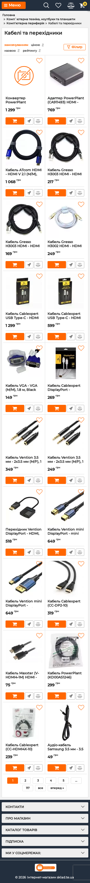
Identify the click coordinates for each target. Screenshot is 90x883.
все (40, 788)
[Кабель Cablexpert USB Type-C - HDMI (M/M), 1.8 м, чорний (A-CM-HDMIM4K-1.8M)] (66, 291)
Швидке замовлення (29, 121)
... (76, 780)
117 (28, 788)
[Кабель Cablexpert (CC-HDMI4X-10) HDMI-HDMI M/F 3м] (24, 723)
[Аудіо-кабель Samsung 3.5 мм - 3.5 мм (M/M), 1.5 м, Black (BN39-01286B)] (66, 723)
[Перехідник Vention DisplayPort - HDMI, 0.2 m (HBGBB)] (24, 507)
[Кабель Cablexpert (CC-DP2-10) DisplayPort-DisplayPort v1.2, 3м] (66, 579)
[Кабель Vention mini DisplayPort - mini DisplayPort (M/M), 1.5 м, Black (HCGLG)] (66, 507)
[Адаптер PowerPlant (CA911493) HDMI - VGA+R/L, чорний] (66, 76)
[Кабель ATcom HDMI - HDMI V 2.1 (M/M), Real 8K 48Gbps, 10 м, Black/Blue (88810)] (24, 148)
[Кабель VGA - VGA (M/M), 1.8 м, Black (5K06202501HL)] (24, 363)
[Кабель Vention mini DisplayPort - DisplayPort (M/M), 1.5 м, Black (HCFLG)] (24, 579)
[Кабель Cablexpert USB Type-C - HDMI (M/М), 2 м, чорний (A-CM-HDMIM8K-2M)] (24, 291)
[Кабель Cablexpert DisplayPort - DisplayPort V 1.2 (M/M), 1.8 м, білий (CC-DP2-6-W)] (66, 363)
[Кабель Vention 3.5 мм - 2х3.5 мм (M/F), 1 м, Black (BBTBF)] (66, 435)
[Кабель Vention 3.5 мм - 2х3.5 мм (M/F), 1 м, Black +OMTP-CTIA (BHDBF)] (24, 435)
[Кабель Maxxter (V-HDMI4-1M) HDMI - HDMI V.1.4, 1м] (24, 651)
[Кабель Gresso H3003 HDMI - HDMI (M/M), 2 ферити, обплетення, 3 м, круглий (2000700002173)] (66, 148)
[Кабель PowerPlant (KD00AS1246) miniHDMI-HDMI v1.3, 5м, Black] (66, 651)
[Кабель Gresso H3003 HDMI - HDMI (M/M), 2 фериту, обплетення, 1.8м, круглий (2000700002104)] (24, 219)
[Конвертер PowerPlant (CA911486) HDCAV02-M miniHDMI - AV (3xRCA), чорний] (24, 76)
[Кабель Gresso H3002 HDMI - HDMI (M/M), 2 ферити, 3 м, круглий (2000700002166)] (66, 219)
